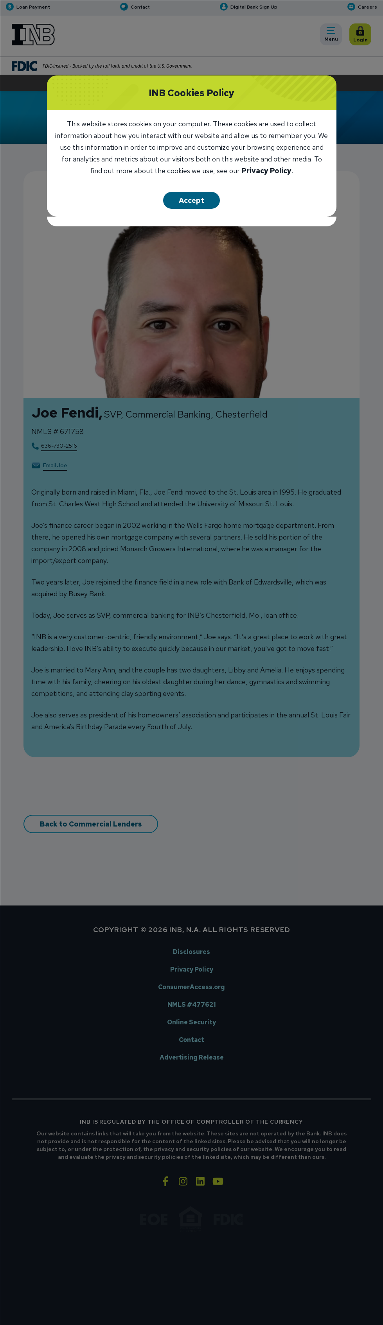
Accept (191, 199)
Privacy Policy (266, 171)
